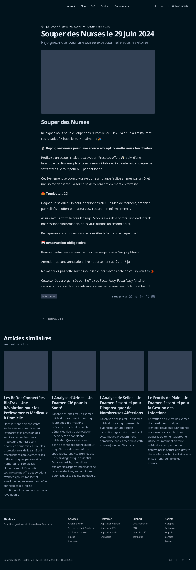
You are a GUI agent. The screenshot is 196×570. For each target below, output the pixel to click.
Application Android (110, 525)
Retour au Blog (52, 320)
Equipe (71, 538)
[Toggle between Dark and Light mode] (155, 7)
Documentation (140, 525)
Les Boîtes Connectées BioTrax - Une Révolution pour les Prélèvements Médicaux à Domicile (26, 409)
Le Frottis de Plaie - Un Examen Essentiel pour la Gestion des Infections (168, 407)
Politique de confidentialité (39, 526)
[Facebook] (176, 562)
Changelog (106, 538)
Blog (83, 7)
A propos (169, 525)
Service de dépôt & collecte (81, 529)
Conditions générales (14, 526)
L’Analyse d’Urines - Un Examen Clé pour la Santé (72, 404)
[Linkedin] (170, 562)
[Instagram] (183, 562)
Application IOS (108, 529)
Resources (73, 543)
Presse (168, 543)
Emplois (169, 534)
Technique (138, 538)
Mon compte (180, 7)
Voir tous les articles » (16, 346)
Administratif (139, 534)
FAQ (93, 7)
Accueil (71, 7)
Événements (122, 7)
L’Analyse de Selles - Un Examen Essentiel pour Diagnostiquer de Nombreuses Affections (121, 407)
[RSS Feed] (161, 7)
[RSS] (189, 562)
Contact (105, 7)
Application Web (108, 534)
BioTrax (9, 521)
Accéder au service (77, 534)
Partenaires (170, 529)
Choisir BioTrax (75, 525)
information (87, 28)
